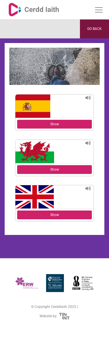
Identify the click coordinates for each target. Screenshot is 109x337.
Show (54, 124)
